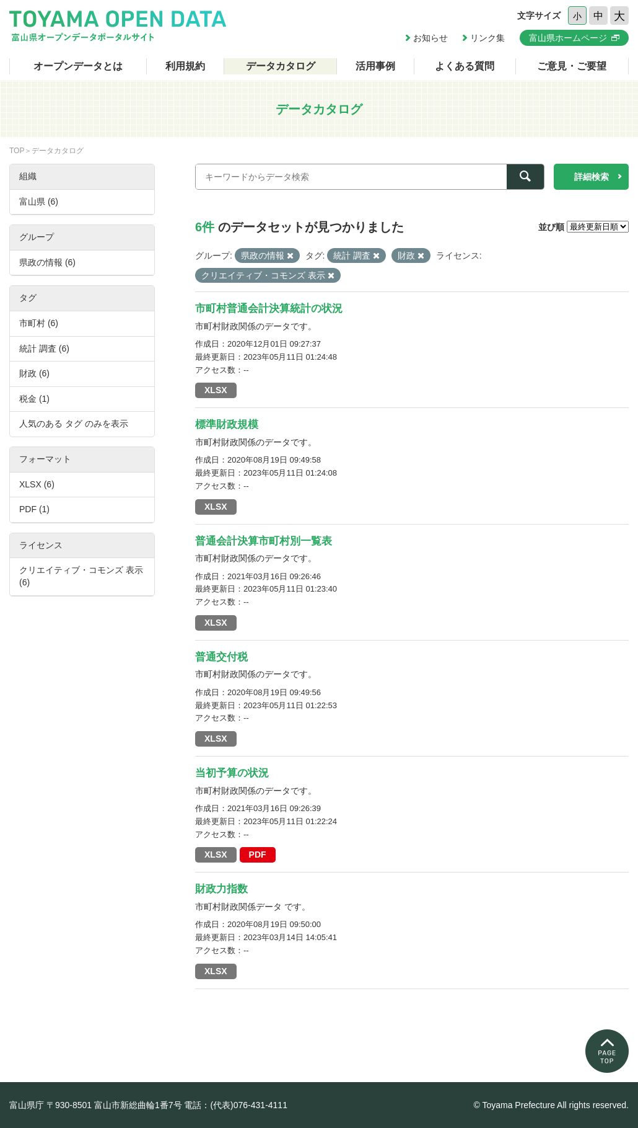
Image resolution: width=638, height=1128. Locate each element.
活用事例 (375, 66)
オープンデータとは (78, 66)
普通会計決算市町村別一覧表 (263, 541)
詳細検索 (591, 177)
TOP (16, 150)
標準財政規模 (226, 424)
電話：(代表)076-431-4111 (235, 1105)
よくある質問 (464, 66)
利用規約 (185, 66)
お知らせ (430, 37)
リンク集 (487, 37)
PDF (257, 854)
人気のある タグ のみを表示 (73, 424)
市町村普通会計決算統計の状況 (269, 308)
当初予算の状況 (232, 773)
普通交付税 (221, 657)
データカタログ (280, 66)
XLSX (215, 390)
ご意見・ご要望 (571, 66)
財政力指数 (221, 889)
